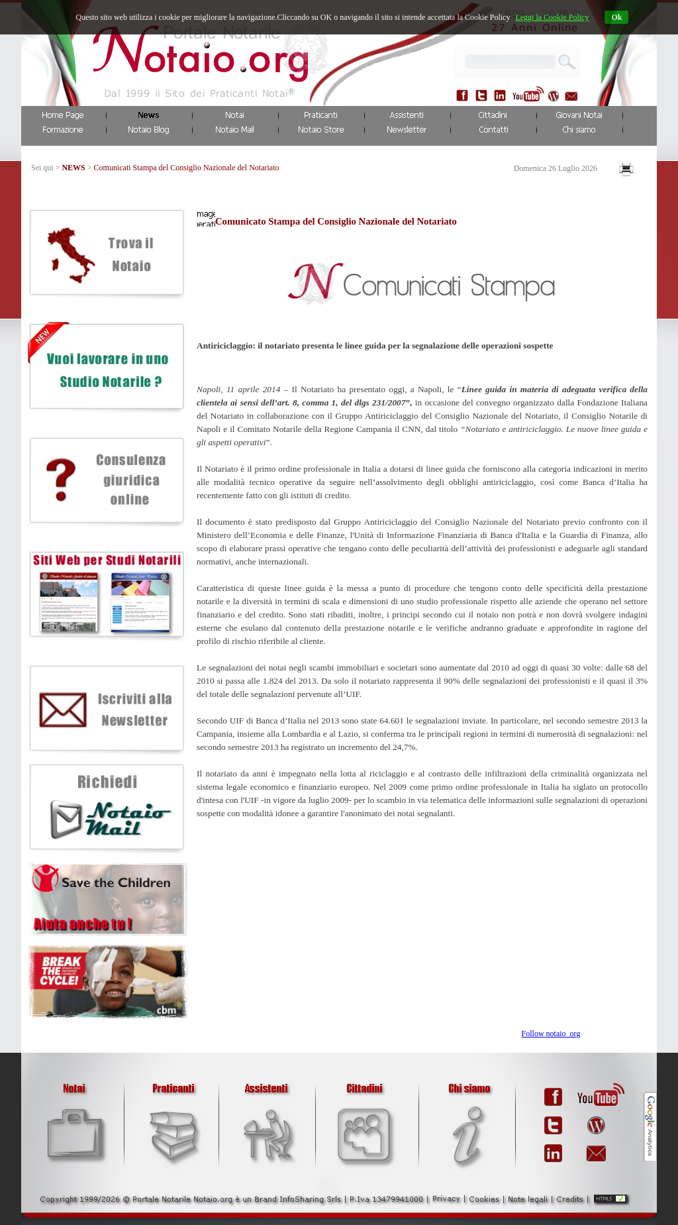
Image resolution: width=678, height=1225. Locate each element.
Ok (616, 17)
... (562, 60)
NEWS (73, 167)
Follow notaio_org (551, 1033)
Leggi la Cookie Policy (552, 17)
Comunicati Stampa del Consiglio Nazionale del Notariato (186, 167)
